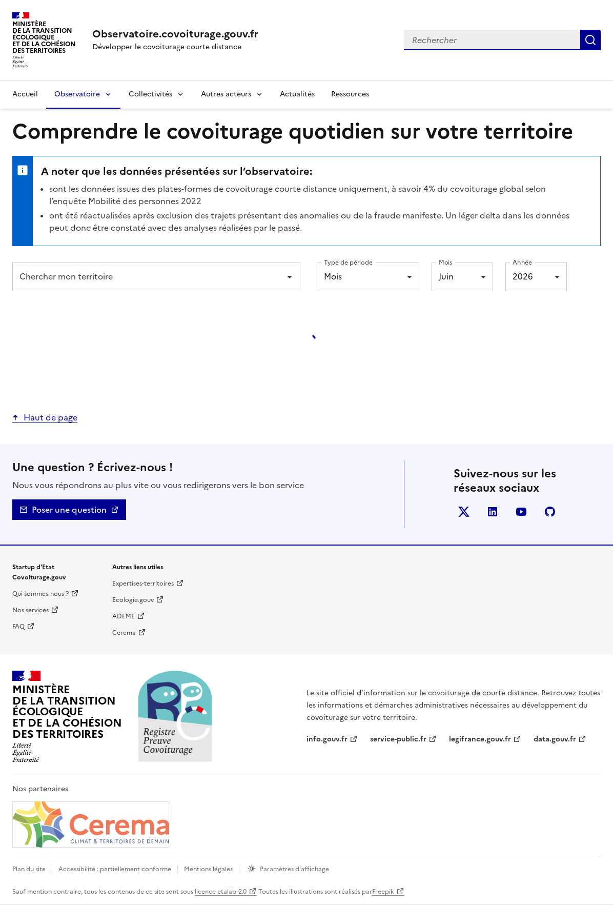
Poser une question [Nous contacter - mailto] (69, 510)
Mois (445, 262)
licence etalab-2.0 (221, 891)
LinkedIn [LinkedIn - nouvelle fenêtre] (494, 514)
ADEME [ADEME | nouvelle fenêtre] (123, 616)
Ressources (350, 94)
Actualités (297, 94)
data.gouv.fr (555, 739)
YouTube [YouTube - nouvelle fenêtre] (523, 514)
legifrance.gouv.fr (480, 739)
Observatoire (77, 94)
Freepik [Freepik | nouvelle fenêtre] (383, 891)
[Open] (289, 277)
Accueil (25, 94)
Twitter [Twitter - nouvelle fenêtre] (465, 514)
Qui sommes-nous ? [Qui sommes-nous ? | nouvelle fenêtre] (40, 593)
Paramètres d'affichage (294, 869)
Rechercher (590, 40)
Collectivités (150, 94)
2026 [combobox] (523, 276)
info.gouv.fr (327, 739)
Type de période (348, 262)
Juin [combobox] (446, 276)
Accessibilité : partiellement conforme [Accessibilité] (114, 869)
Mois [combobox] (333, 276)
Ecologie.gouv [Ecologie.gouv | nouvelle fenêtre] (133, 600)
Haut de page (50, 417)
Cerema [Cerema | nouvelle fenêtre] (124, 632)
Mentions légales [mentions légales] (208, 869)
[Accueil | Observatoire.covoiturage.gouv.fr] (175, 34)
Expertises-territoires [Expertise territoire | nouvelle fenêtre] (143, 583)
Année (522, 262)
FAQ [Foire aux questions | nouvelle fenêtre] (18, 626)
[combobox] (502, 40)
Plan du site (29, 869)
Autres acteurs (226, 94)
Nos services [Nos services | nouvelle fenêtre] (30, 610)
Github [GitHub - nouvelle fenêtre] (551, 514)
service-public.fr (398, 739)
